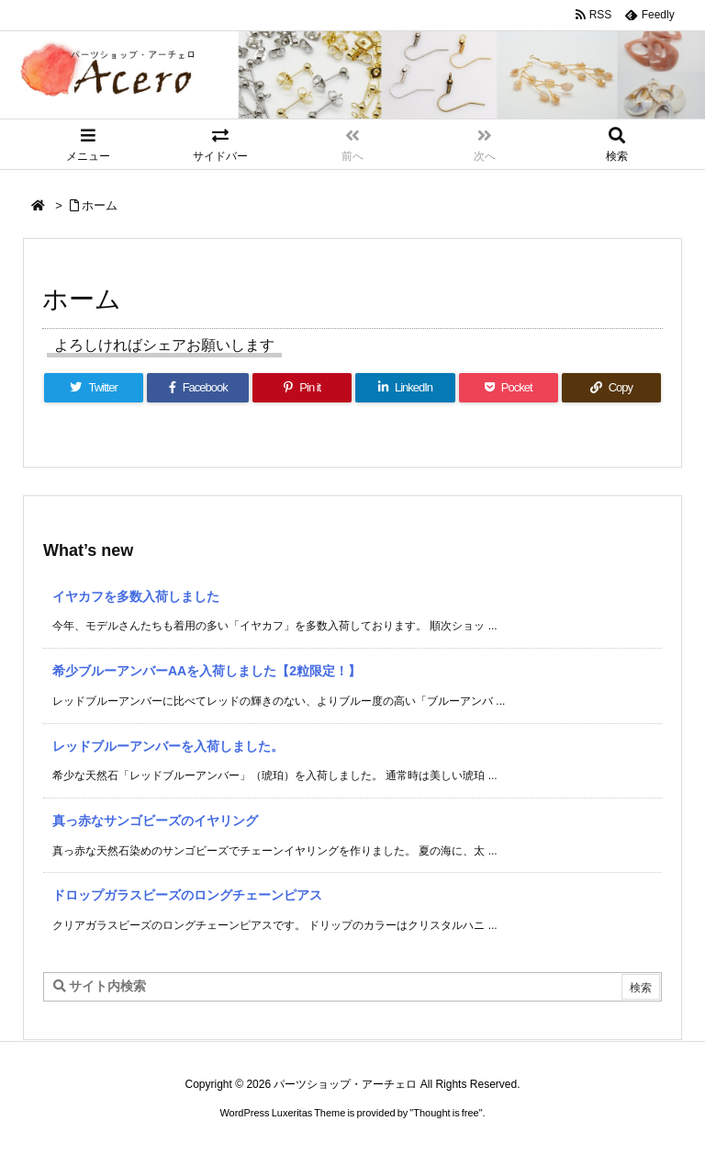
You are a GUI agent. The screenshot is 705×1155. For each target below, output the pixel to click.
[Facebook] (198, 387)
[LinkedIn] (404, 387)
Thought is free (445, 1112)
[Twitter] (93, 387)
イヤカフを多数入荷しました (135, 596)
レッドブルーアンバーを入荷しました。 (168, 746)
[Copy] (611, 387)
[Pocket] (508, 387)
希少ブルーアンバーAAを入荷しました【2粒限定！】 (206, 670)
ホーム (100, 205)
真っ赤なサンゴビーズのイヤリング (155, 820)
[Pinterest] (302, 387)
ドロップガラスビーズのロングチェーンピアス (187, 895)
